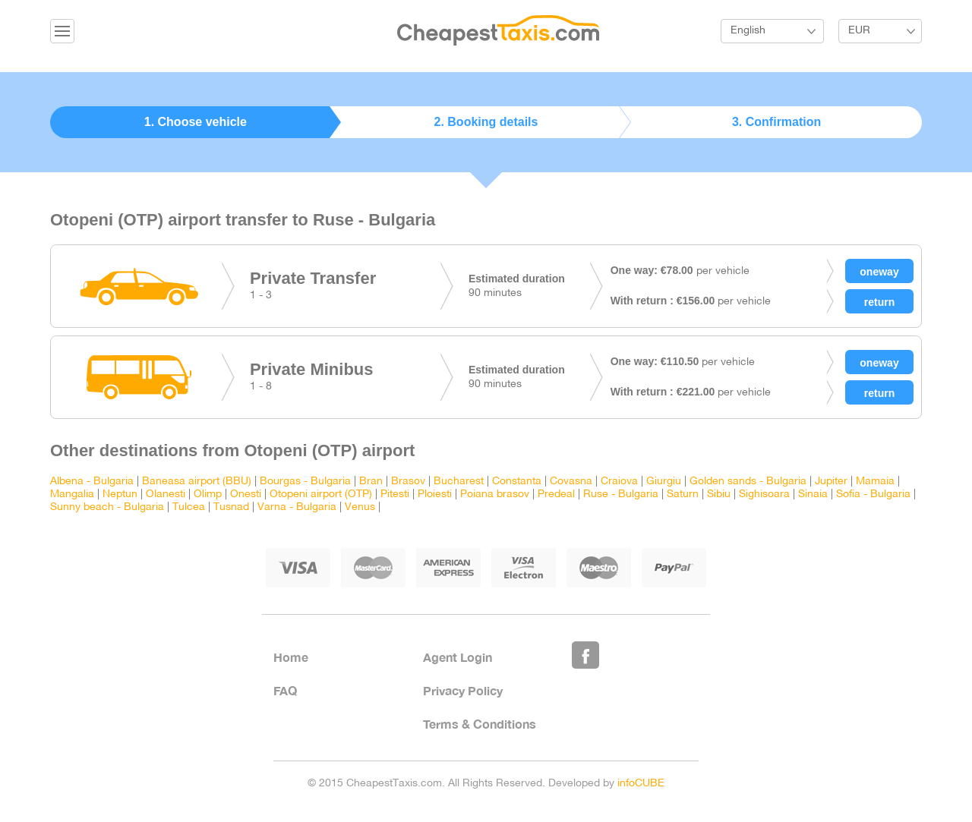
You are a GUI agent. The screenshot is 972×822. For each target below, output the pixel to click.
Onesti (245, 494)
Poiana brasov (494, 494)
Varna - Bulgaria (296, 507)
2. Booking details (486, 121)
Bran (371, 482)
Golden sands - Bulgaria (748, 482)
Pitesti (394, 494)
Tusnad (231, 507)
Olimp (208, 494)
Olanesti (165, 494)
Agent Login (457, 657)
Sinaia (813, 494)
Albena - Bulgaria (92, 482)
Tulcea (188, 507)
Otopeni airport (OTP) (321, 494)
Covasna (571, 482)
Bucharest (459, 482)
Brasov (408, 482)
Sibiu (719, 494)
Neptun (120, 494)
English (748, 31)
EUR (859, 31)
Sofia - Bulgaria (873, 494)
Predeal (556, 494)
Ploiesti (435, 494)
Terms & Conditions (479, 723)
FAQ (285, 690)
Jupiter (831, 482)
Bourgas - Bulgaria (305, 482)
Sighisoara (764, 494)
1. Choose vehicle (195, 121)
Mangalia (72, 494)
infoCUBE (640, 784)
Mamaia (875, 482)
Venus (360, 507)
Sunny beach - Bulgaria (107, 507)
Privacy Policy (463, 690)
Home (290, 657)
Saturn (683, 494)
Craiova (619, 482)
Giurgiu (663, 482)
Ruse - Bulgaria (620, 494)
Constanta (516, 482)
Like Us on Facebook (585, 655)
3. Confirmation (776, 121)
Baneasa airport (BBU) (196, 482)
